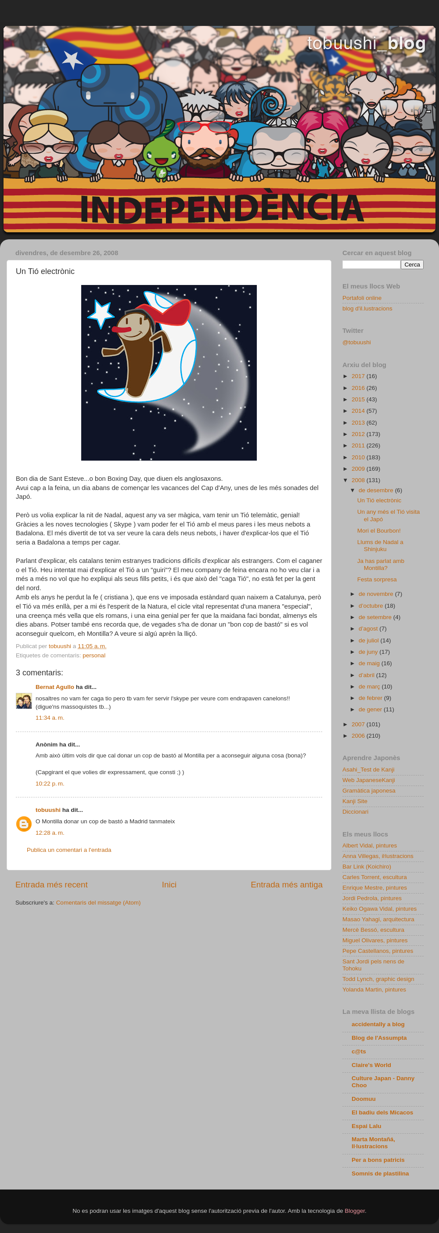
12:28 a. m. (50, 832)
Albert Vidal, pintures (369, 845)
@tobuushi (356, 342)
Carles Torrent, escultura (374, 877)
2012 (359, 434)
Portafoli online (361, 298)
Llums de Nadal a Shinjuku (380, 545)
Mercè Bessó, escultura (373, 930)
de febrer (371, 698)
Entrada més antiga (287, 884)
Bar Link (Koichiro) (366, 866)
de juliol (370, 640)
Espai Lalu (366, 1126)
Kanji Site (354, 801)
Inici (169, 884)
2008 (359, 480)
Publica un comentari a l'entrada (69, 850)
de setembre (376, 617)
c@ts (359, 1051)
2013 (359, 422)
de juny (369, 652)
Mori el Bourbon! (379, 530)
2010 (359, 457)
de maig (370, 663)
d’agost (369, 628)
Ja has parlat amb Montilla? (380, 564)
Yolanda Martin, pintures (374, 989)
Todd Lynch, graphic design (378, 979)
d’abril (367, 675)
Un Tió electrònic (379, 500)
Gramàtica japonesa (369, 790)
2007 (359, 724)
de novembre (377, 594)
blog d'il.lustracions (367, 308)
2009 (359, 468)
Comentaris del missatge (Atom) (98, 902)
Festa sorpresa (377, 579)
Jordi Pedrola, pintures (372, 898)
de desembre (377, 490)
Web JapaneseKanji (368, 780)
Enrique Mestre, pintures (374, 887)
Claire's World (371, 1065)
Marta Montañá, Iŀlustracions (373, 1143)
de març (370, 686)
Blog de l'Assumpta (379, 1038)
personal (94, 655)
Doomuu (364, 1099)
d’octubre (372, 605)
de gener (371, 709)
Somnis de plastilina (380, 1173)
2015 (359, 399)
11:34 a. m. (50, 717)
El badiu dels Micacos (382, 1112)
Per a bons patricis (378, 1160)
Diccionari (355, 811)
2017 (359, 376)
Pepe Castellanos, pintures (377, 951)
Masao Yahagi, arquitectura (378, 919)
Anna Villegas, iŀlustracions (378, 856)
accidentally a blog (378, 1024)
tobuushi (48, 810)
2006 (359, 735)
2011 (359, 445)
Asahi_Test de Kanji (368, 769)
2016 (359, 388)
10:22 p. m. (50, 783)
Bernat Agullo (55, 687)
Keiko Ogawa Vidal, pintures (379, 908)
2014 (359, 410)
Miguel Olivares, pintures (375, 940)
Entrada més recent (51, 884)
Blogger (355, 1211)
